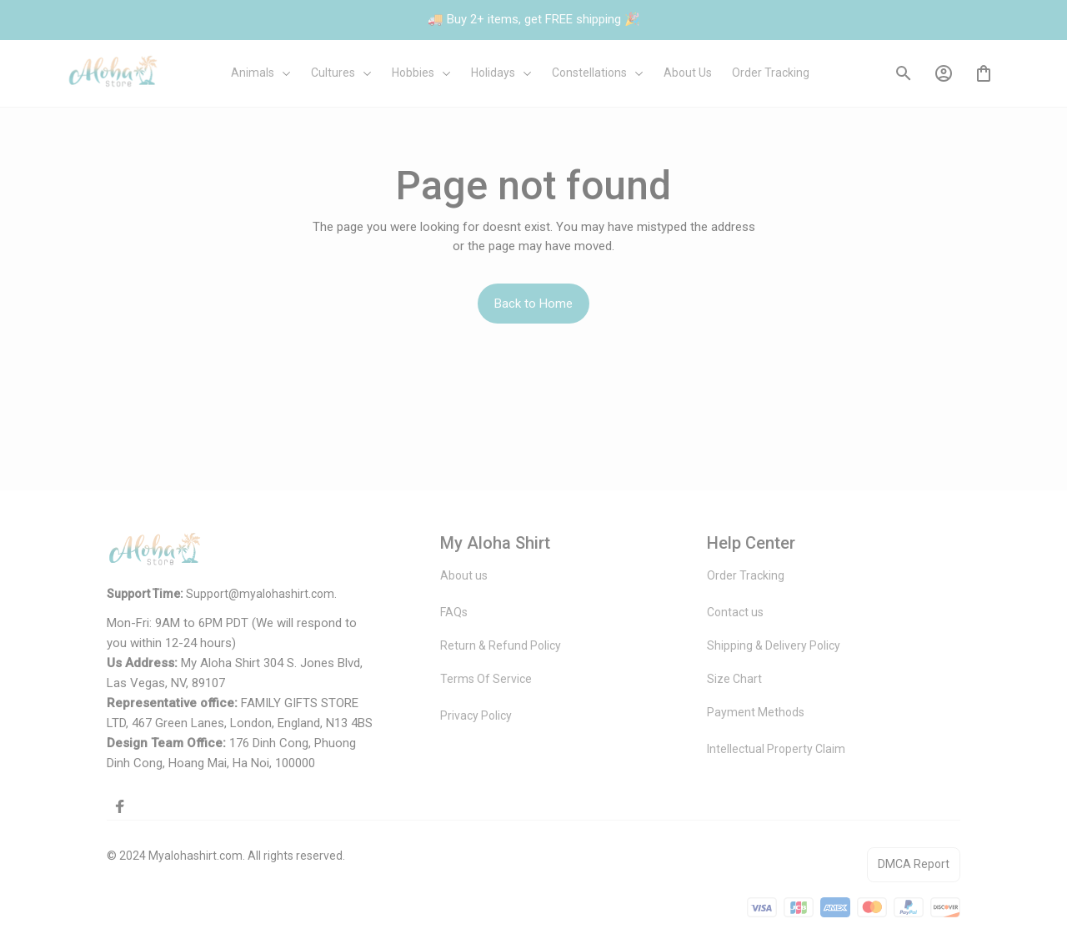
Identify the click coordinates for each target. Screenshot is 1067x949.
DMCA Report (913, 864)
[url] (260, 594)
